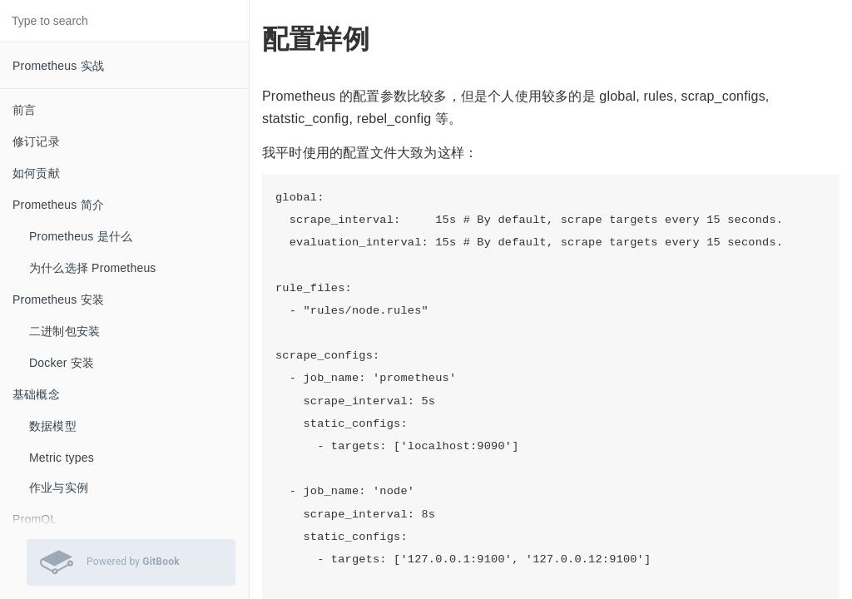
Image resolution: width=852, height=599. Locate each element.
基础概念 (36, 394)
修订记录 (36, 141)
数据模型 (53, 426)
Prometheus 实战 (58, 65)
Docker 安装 (61, 362)
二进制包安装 (64, 331)
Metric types (61, 457)
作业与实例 (58, 487)
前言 (24, 109)
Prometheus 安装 (58, 299)
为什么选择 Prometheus (92, 268)
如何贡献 (36, 173)
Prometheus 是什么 (80, 236)
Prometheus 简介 (58, 204)
